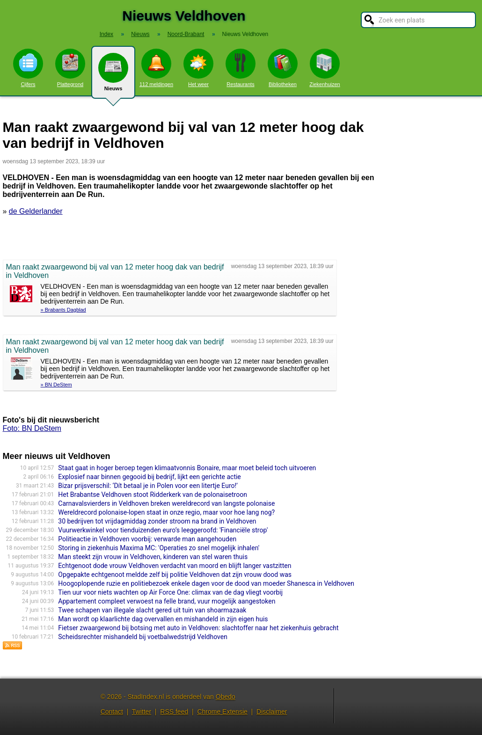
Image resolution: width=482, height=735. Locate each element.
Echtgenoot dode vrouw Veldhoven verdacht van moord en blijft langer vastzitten (174, 565)
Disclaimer (271, 711)
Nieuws (113, 76)
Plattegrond (70, 68)
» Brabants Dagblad (63, 310)
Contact (112, 711)
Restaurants (241, 68)
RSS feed (174, 711)
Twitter (141, 711)
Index (106, 34)
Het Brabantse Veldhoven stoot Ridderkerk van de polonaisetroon (152, 494)
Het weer (198, 68)
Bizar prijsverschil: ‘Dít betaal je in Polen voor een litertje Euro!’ (148, 485)
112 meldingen (156, 68)
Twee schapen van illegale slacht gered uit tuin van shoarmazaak (152, 610)
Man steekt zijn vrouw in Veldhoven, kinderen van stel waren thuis (153, 556)
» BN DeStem (56, 384)
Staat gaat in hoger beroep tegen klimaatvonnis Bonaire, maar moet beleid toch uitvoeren (187, 468)
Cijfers (28, 68)
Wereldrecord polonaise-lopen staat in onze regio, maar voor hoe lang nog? (166, 512)
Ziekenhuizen (324, 68)
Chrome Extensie (222, 711)
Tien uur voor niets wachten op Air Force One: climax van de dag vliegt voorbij (170, 592)
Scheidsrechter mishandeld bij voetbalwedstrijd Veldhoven (142, 636)
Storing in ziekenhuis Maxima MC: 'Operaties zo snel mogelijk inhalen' (158, 548)
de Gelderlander (36, 211)
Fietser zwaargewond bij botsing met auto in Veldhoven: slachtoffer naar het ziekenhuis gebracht (198, 628)
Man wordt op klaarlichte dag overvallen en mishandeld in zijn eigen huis (163, 619)
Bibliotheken (283, 68)
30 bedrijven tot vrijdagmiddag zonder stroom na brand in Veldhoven (157, 521)
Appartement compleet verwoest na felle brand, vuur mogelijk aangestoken (166, 601)
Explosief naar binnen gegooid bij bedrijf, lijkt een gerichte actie (149, 476)
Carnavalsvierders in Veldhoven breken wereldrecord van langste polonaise (166, 503)
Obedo (225, 696)
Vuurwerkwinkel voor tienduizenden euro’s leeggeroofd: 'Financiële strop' (163, 530)
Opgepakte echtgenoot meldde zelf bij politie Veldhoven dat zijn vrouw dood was (175, 574)
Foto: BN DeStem (32, 428)
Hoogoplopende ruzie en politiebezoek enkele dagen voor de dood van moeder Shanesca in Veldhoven (206, 583)
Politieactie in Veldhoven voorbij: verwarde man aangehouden (147, 539)
